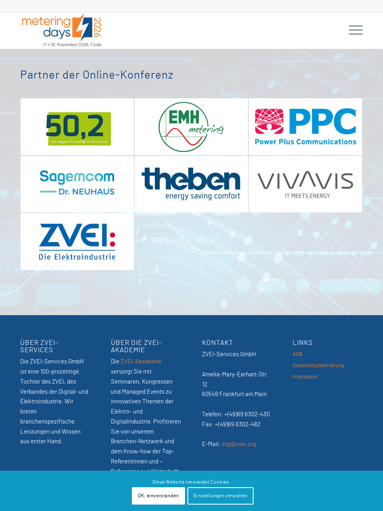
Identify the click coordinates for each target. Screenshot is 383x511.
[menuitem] (352, 30)
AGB (297, 354)
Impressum (305, 377)
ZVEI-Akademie (141, 362)
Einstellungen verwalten (221, 495)
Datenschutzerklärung (318, 365)
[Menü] (352, 30)
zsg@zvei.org (239, 444)
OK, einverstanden (158, 495)
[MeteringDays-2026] (61, 30)
